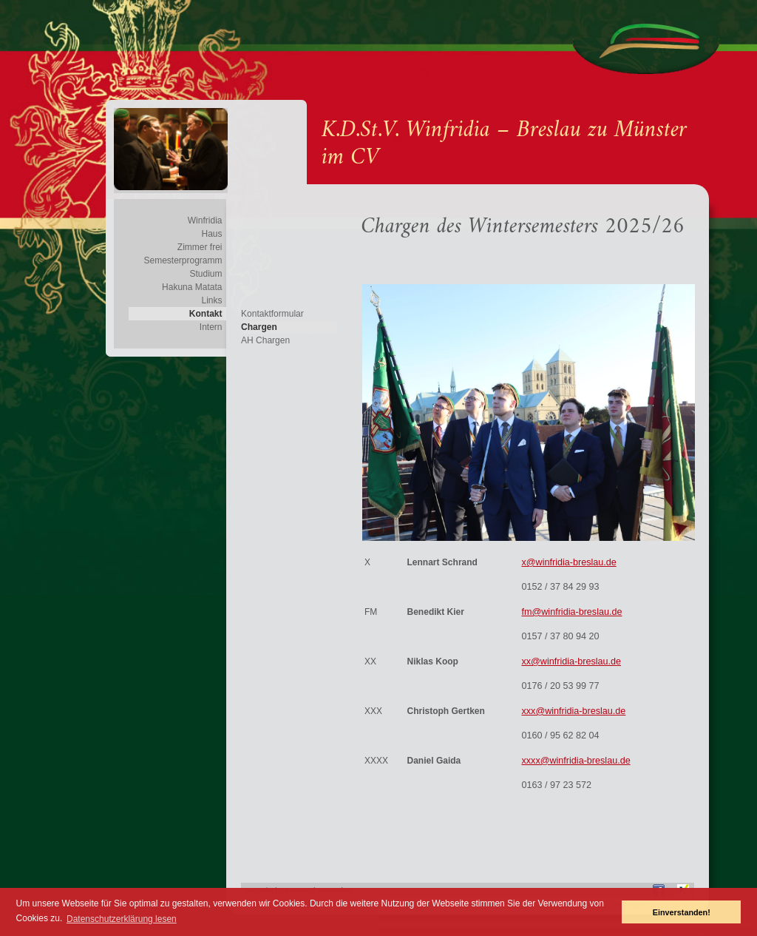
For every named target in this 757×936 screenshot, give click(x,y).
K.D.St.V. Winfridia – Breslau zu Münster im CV (504, 144)
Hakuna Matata (192, 287)
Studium (205, 274)
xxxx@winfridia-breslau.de (575, 760)
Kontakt (206, 314)
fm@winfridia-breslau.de (571, 612)
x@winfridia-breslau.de (568, 562)
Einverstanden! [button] (681, 912)
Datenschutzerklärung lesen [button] (122, 919)
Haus (211, 234)
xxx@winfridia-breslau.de (573, 711)
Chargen (259, 327)
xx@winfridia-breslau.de (571, 661)
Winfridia (205, 220)
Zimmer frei (200, 247)
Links (211, 300)
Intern (211, 327)
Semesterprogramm (182, 260)
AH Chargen (265, 340)
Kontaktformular (272, 314)
